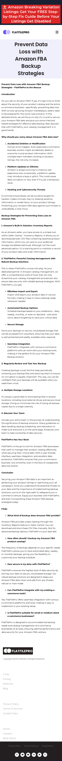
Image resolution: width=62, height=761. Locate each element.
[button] (57, 32)
